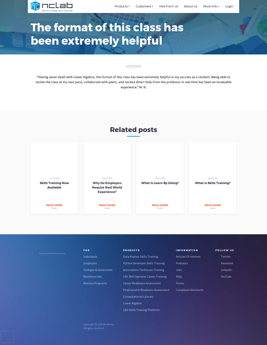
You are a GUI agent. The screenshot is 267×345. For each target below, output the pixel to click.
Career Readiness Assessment (142, 283)
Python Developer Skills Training (144, 263)
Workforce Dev (92, 276)
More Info (210, 6)
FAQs (179, 276)
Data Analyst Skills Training (140, 256)
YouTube (226, 276)
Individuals (90, 256)
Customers (143, 6)
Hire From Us (168, 6)
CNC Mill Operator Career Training (145, 276)
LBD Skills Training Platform (141, 310)
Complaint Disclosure (189, 290)
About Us (190, 6)
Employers (90, 263)
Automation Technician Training (143, 270)
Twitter (226, 256)
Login (229, 6)
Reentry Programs (95, 283)
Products (121, 6)
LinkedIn (226, 270)
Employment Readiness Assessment (146, 290)
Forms (180, 283)
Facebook (227, 263)
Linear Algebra (132, 303)
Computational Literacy (138, 296)
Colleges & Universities (98, 270)
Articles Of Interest (188, 256)
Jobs (179, 270)
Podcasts (182, 263)
